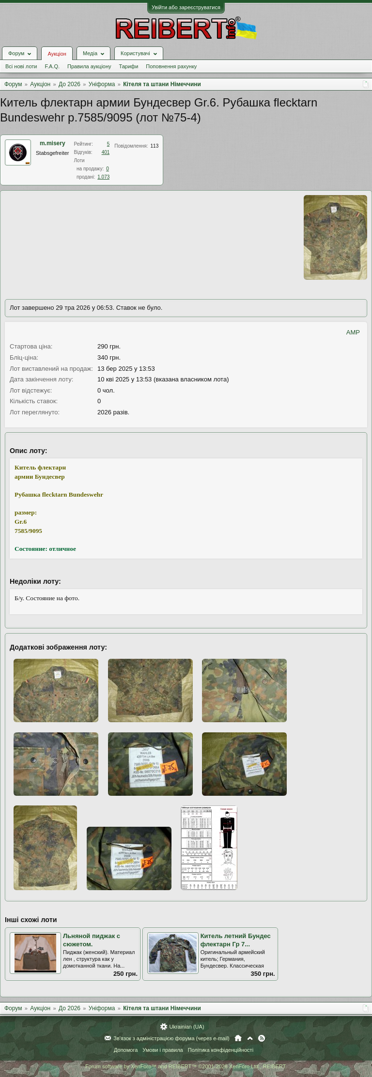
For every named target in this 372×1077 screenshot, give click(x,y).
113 (155, 146)
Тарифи (129, 66)
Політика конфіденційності (220, 1050)
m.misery (52, 143)
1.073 (103, 177)
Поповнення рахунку (171, 66)
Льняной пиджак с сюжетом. (91, 940)
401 (106, 152)
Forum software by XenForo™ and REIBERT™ (186, 1066)
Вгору (250, 1038)
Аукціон (56, 54)
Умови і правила (162, 1050)
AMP (353, 332)
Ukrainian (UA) (186, 1027)
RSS (261, 1038)
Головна (238, 1038)
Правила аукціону (89, 66)
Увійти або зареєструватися (186, 7)
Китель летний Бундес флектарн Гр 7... (236, 940)
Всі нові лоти (21, 66)
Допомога (126, 1050)
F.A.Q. (52, 66)
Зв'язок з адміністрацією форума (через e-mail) (171, 1038)
